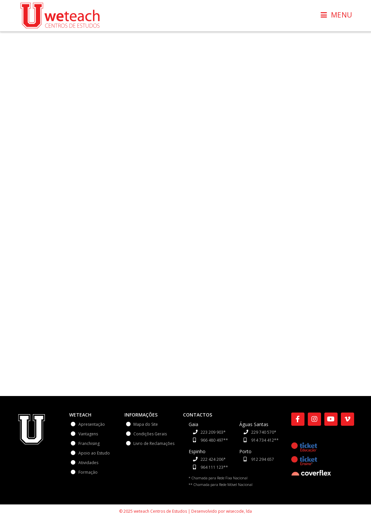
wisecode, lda (239, 501)
